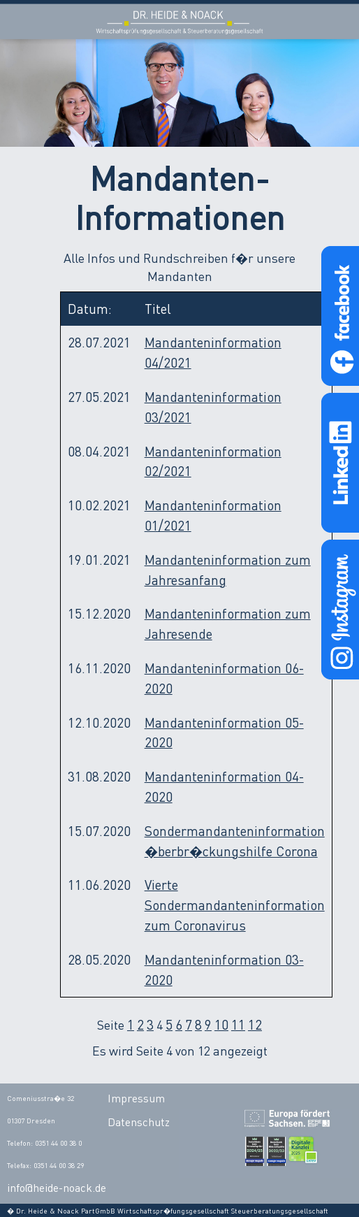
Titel (158, 309)
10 (221, 1024)
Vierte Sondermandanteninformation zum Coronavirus (235, 905)
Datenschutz (139, 1122)
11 (238, 1024)
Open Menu (337, 22)
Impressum (136, 1098)
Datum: (90, 309)
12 (255, 1024)
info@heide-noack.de (56, 1188)
